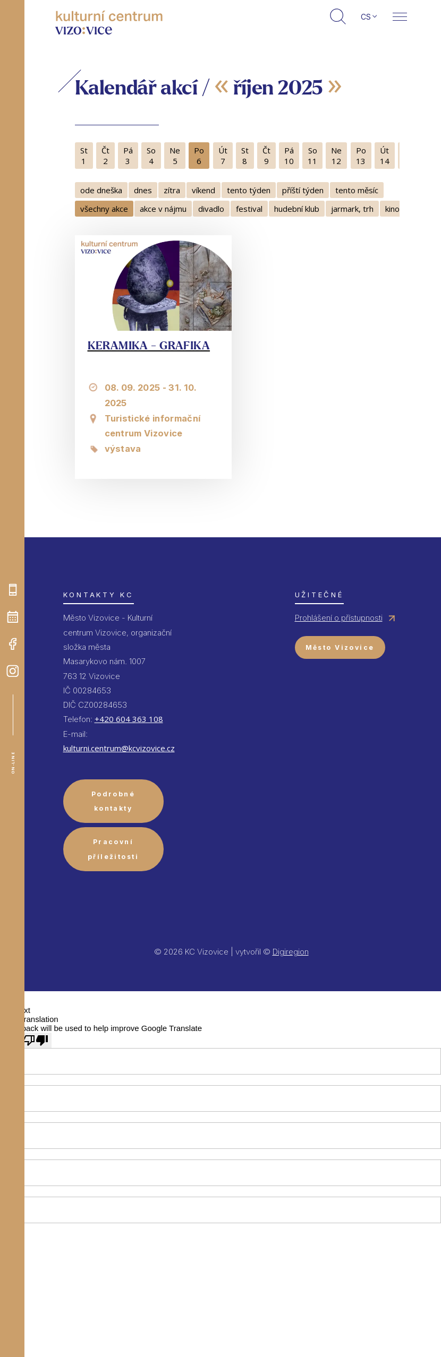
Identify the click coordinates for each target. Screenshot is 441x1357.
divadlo (211, 208)
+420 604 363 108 (129, 719)
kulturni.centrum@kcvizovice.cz (119, 748)
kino (392, 208)
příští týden (303, 190)
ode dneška (101, 190)
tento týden (248, 190)
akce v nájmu (163, 208)
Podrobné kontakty (113, 801)
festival (249, 208)
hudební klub (296, 208)
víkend (203, 190)
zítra (172, 190)
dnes (143, 190)
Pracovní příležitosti (113, 849)
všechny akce (104, 208)
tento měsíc (356, 190)
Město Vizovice (340, 647)
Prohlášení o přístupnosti (339, 618)
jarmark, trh (352, 208)
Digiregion (291, 952)
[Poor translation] (36, 1040)
